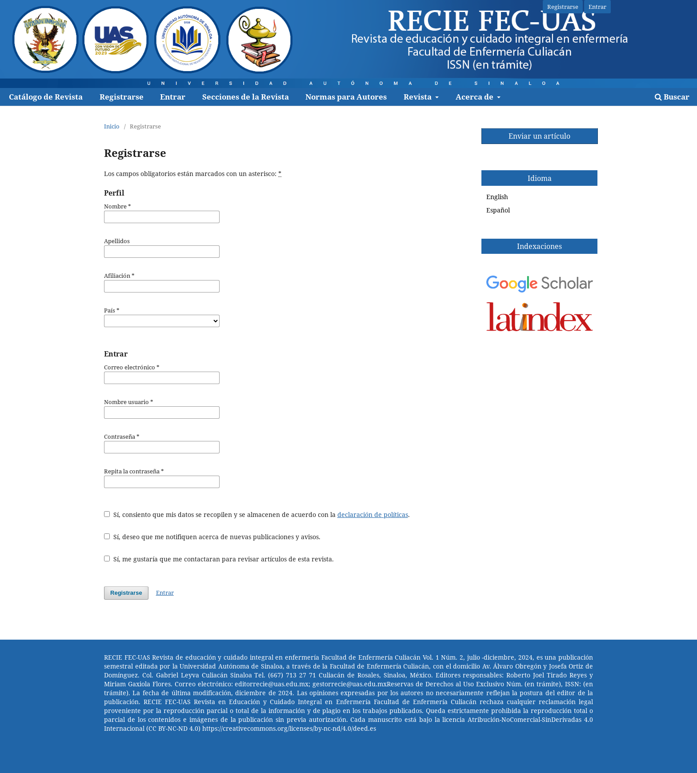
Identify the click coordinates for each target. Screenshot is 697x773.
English (497, 196)
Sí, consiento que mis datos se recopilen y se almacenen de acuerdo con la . (257, 514)
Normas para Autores (346, 97)
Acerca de (475, 97)
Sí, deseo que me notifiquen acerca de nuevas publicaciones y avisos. (212, 537)
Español (498, 210)
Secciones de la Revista (245, 97)
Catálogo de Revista (46, 97)
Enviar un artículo (539, 136)
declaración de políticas (372, 514)
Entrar (172, 97)
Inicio (112, 126)
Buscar (672, 97)
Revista (418, 97)
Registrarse (122, 97)
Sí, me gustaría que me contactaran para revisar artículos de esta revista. (219, 559)
